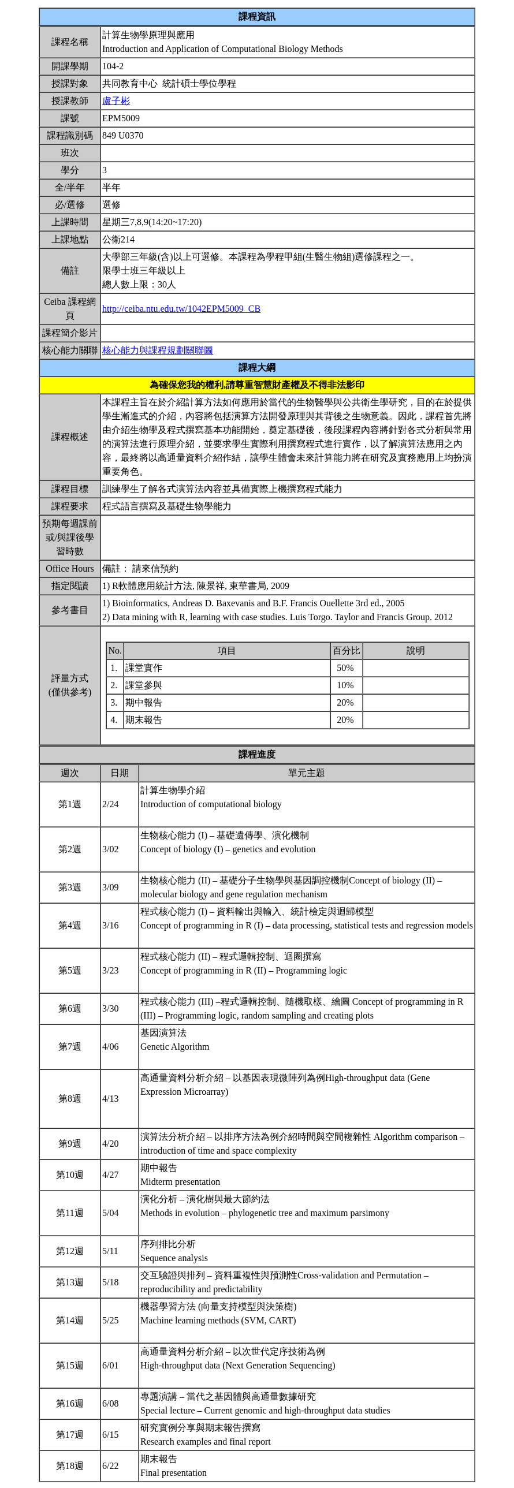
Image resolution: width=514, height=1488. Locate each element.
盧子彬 (116, 101)
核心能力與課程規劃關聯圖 (157, 350)
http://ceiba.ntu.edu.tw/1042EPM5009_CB (181, 309)
